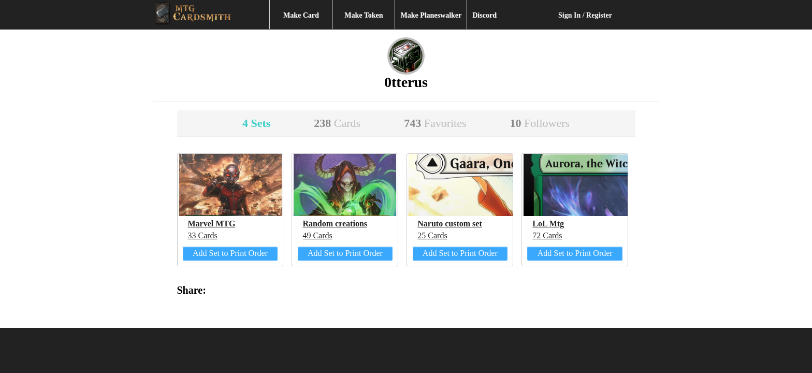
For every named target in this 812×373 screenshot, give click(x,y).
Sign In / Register (585, 15)
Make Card (301, 15)
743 (435, 123)
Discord (484, 15)
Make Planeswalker (430, 15)
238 (337, 123)
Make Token (363, 15)
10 (540, 123)
